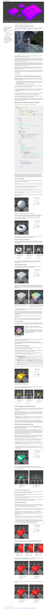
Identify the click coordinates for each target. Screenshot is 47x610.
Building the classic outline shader (8, 31)
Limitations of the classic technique (7, 29)
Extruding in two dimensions (8, 38)
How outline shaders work (8, 27)
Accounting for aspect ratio (8, 41)
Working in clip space (7, 37)
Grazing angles (7, 36)
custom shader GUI (33, 522)
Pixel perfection (6, 42)
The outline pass (7, 32)
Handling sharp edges (8, 35)
